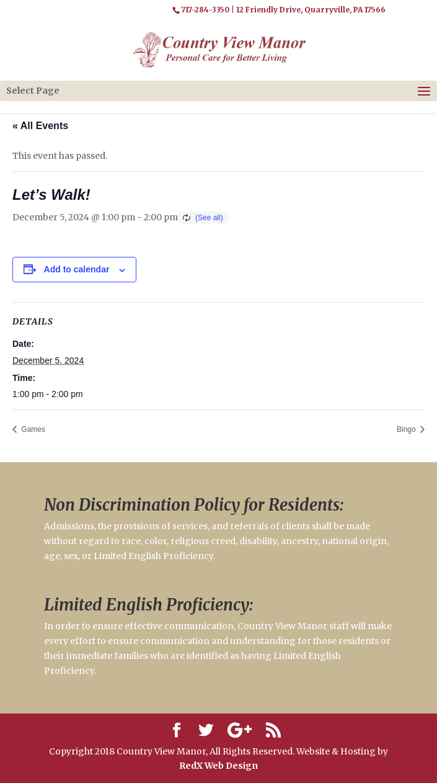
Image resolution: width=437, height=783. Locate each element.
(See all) (209, 217)
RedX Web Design (218, 765)
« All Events (40, 125)
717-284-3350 (205, 9)
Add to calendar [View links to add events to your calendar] (77, 269)
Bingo (407, 429)
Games (32, 429)
